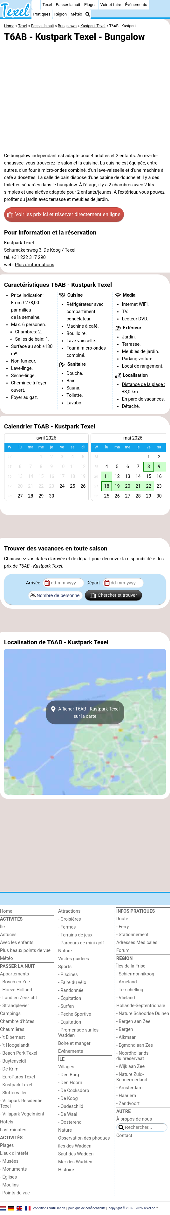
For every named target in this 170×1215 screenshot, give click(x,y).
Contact (124, 1135)
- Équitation (69, 998)
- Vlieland (125, 997)
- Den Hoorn (70, 1082)
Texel (47, 4)
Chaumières (12, 1029)
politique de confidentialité (86, 1208)
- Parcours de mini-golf (81, 943)
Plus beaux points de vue (25, 950)
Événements (136, 4)
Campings (10, 1013)
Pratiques (41, 14)
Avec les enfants (16, 942)
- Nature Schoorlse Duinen (142, 1013)
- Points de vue (15, 1193)
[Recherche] (87, 14)
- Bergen (124, 1029)
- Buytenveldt (13, 1061)
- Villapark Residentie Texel (21, 1103)
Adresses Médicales (136, 942)
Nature (65, 951)
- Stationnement (132, 934)
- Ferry (122, 926)
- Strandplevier (14, 1005)
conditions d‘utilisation (49, 1208)
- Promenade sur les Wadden (78, 1032)
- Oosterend (70, 1122)
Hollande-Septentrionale (140, 1005)
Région (60, 14)
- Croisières (69, 919)
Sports (64, 966)
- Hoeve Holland (16, 990)
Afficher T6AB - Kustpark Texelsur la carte (85, 712)
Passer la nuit (68, 4)
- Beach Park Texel (18, 1053)
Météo (76, 14)
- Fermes (67, 927)
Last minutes (13, 1130)
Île (2, 926)
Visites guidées (73, 958)
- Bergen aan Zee (133, 1021)
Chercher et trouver (113, 595)
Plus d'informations (34, 264)
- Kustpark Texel (16, 1085)
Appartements (14, 974)
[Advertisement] (85, 526)
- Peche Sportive (74, 1014)
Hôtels (6, 1122)
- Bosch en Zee (15, 982)
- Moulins (9, 1185)
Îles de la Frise (130, 966)
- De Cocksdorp (73, 1090)
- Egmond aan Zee (134, 1045)
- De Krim (9, 1069)
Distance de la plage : (143, 384)
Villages (66, 1067)
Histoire (66, 1170)
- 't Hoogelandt (15, 1045)
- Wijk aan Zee (130, 1066)
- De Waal (67, 1114)
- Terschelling (129, 990)
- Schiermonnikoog (135, 974)
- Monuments (13, 1169)
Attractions (69, 911)
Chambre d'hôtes (17, 1021)
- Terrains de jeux (75, 935)
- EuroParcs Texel (17, 1077)
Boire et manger (74, 1043)
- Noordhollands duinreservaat (132, 1056)
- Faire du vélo (72, 982)
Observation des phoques (84, 1138)
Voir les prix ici (63, 214)
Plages (90, 4)
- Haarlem (126, 1095)
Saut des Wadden (76, 1154)
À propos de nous (134, 1119)
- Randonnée (71, 990)
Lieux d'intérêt (14, 1153)
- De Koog (68, 1098)
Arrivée (33, 583)
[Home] (35, 5)
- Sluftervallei (13, 1093)
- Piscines (68, 974)
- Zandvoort (127, 1103)
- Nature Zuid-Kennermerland (131, 1077)
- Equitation (69, 1022)
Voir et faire (110, 4)
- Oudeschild (70, 1106)
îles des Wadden (75, 1146)
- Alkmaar (126, 1037)
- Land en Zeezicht (18, 997)
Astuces (8, 934)
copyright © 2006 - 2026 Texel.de (132, 1208)
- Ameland (126, 982)
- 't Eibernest (12, 1037)
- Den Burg (68, 1074)
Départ (93, 583)
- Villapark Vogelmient (22, 1114)
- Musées (9, 1161)
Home (6, 911)
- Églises (8, 1177)
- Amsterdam (129, 1087)
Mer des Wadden (75, 1162)
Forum (122, 950)
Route (122, 919)
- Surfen (66, 1006)
